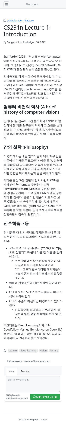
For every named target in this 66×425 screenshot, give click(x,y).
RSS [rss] (43, 419)
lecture (54, 350)
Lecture (29, 20)
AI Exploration (15, 20)
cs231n (13, 350)
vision (43, 350)
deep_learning (28, 350)
